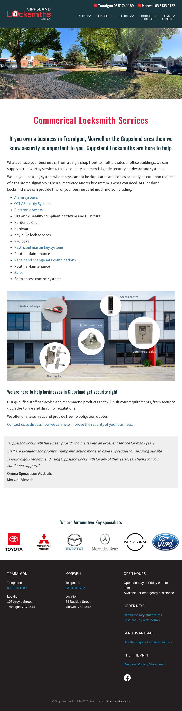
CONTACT (168, 19)
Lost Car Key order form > (142, 620)
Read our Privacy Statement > (145, 664)
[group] (91, 542)
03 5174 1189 (17, 588)
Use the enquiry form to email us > (148, 642)
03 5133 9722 (75, 588)
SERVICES (103, 16)
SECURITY (124, 16)
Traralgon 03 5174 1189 (115, 5)
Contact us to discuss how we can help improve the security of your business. (70, 424)
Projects (149, 19)
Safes (18, 272)
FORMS (168, 16)
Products (147, 16)
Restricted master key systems (39, 247)
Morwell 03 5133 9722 (158, 5)
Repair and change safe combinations (45, 259)
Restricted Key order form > (143, 615)
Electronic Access (28, 209)
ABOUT (83, 16)
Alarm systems (26, 197)
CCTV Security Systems (32, 203)
